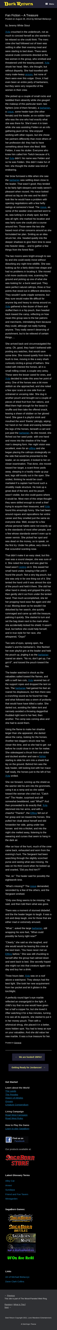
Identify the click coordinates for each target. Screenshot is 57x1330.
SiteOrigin (26, 1324)
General (17, 1043)
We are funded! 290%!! (28, 1057)
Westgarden (11, 1198)
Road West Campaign (16, 1115)
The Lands (10, 1091)
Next (7, 1307)
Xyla (7, 32)
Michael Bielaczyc (43, 19)
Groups (9, 1101)
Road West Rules (14, 1118)
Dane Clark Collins (14, 1281)
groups (29, 74)
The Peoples (11, 1094)
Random (8, 1304)
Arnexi (8, 1185)
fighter (42, 756)
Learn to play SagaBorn (17, 1128)
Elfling (33, 813)
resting (22, 567)
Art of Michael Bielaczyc (17, 1277)
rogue (10, 111)
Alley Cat (9, 1181)
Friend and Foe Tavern (16, 1194)
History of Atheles (14, 1098)
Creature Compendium (16, 1104)
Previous (11, 1295)
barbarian (45, 108)
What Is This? (20, 1304)
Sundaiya (10, 1189)
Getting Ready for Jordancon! (28, 1067)
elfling (32, 448)
